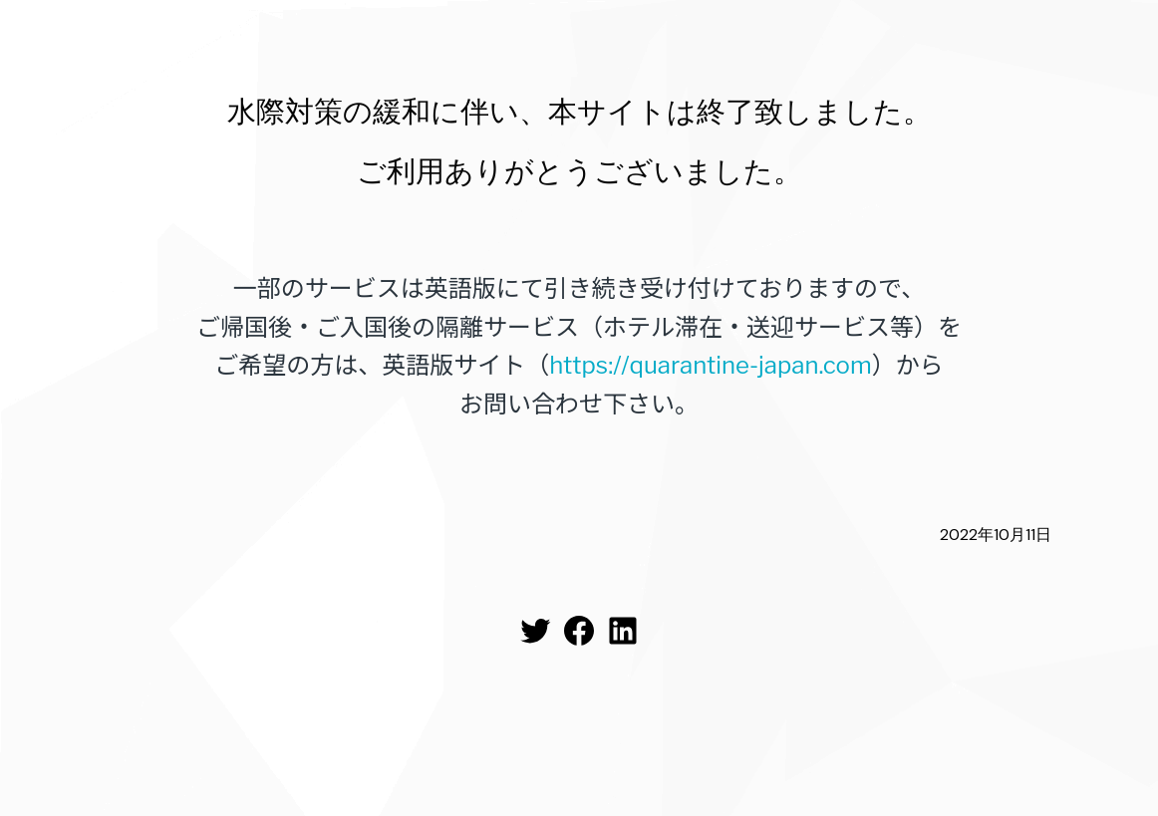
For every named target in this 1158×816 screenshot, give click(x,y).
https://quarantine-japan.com (710, 365)
